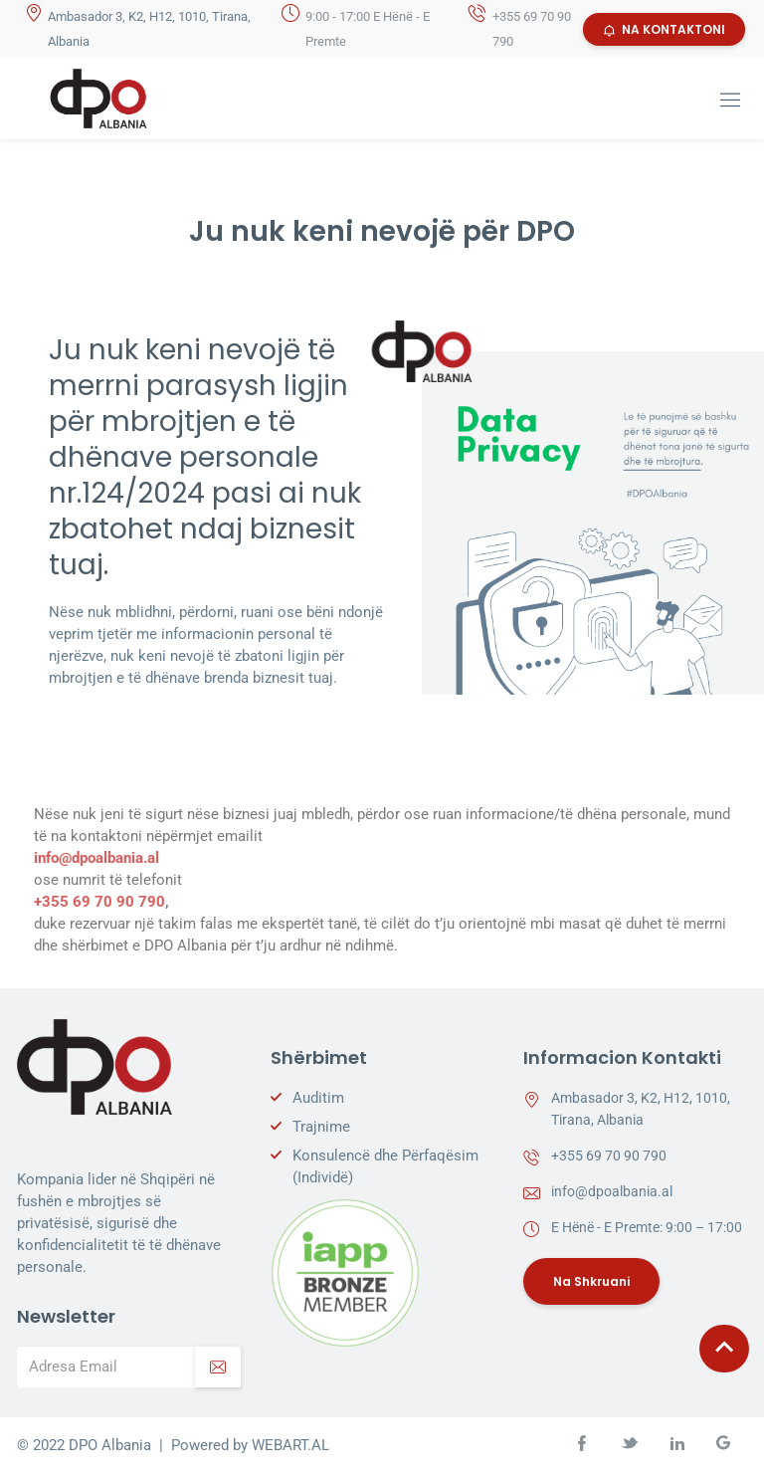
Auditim (318, 1098)
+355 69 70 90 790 (99, 902)
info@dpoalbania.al (96, 858)
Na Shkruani (591, 1281)
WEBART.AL (290, 1445)
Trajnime (321, 1127)
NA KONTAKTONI (664, 29)
